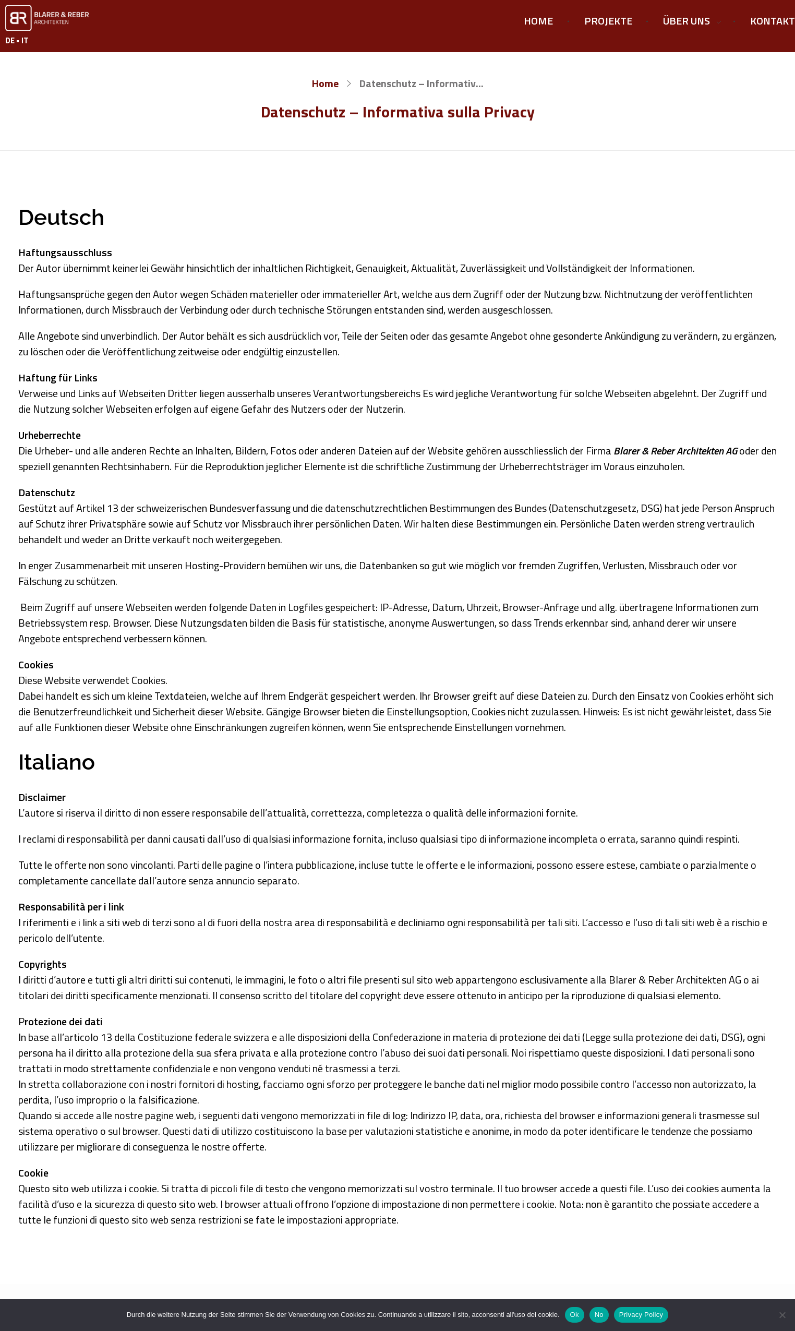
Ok (574, 1314)
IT (25, 40)
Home (325, 83)
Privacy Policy (641, 1314)
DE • (13, 40)
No (599, 1314)
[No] (782, 1315)
